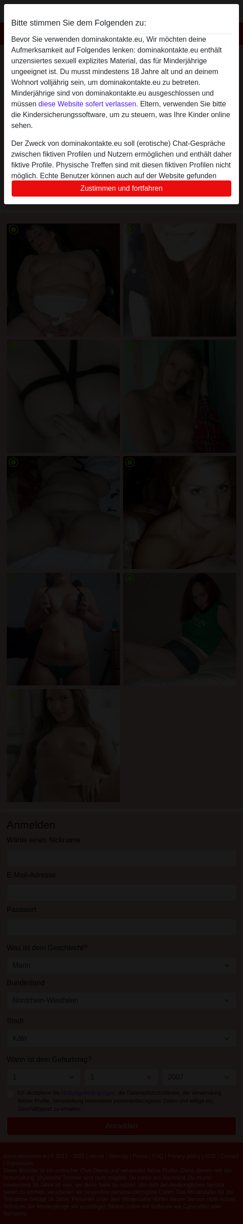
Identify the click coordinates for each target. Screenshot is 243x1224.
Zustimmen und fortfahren (121, 188)
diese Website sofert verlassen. (88, 104)
